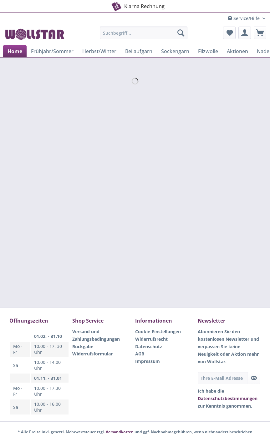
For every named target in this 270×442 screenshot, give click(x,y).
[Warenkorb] (260, 33)
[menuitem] (143, 36)
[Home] (15, 51)
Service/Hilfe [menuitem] (244, 18)
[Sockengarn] (175, 51)
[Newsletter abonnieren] (254, 378)
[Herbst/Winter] (99, 51)
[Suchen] (180, 33)
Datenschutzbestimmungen (227, 398)
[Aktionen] (237, 51)
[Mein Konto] (244, 33)
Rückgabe (82, 346)
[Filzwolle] (208, 51)
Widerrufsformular (92, 354)
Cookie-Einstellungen (158, 331)
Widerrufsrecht (151, 339)
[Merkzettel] (229, 33)
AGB (139, 354)
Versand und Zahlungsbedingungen (96, 335)
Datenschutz (148, 346)
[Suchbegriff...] (143, 33)
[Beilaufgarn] (139, 51)
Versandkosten (120, 431)
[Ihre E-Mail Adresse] (223, 378)
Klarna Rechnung (127, 5)
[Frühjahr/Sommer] (52, 51)
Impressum (147, 361)
